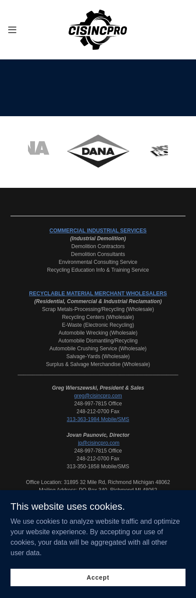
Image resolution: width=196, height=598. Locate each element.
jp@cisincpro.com (98, 443)
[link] (97, 29)
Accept (98, 577)
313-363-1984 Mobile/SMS (98, 419)
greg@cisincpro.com (98, 396)
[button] (18, 29)
